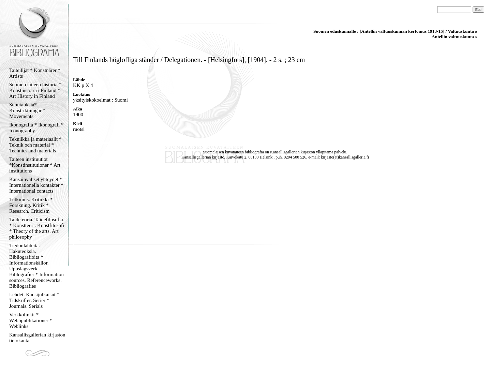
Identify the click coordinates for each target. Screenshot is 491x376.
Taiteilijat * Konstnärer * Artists (34, 73)
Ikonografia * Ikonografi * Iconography (36, 127)
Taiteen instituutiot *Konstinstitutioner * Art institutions (34, 165)
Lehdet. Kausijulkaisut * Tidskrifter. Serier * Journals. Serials (34, 300)
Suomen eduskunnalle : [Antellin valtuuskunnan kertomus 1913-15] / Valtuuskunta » (395, 31)
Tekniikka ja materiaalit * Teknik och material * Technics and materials (35, 144)
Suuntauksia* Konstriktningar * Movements (27, 110)
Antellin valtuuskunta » (454, 36)
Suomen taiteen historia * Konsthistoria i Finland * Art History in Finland (35, 90)
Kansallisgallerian (285, 152)
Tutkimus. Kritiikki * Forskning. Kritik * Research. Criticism (31, 205)
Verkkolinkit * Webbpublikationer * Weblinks (30, 320)
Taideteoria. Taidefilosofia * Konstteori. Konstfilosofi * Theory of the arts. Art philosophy (36, 228)
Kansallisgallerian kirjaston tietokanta (37, 337)
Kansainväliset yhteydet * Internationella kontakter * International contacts (36, 185)
